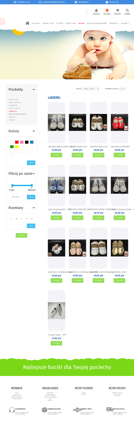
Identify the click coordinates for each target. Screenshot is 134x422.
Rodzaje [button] (12, 120)
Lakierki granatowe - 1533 (59, 209)
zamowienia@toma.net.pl (54, 2)
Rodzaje (125, 23)
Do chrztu (36, 23)
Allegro (107, 12)
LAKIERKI (81, 23)
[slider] (12, 185)
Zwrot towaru (50, 392)
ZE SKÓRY (59, 23)
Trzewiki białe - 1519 (57, 335)
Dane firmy (16, 394)
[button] (76, 2)
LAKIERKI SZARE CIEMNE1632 (103, 209)
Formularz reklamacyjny (17, 397)
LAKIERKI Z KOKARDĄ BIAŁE (60, 272)
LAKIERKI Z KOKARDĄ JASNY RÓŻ (83, 272)
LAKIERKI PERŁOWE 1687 (80, 209)
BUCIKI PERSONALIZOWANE (97, 23)
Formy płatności (50, 394)
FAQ (50, 398)
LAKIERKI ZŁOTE (119, 272)
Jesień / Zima (71, 23)
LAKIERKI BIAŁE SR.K (78, 146)
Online (83, 392)
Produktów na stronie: (112, 89)
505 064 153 (113, 2)
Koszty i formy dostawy (50, 395)
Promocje (114, 23)
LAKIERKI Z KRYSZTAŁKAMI (102, 272)
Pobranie (84, 394)
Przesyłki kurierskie (117, 392)
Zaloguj (96, 12)
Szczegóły (56, 155)
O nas (16, 392)
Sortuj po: (79, 89)
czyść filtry (21, 235)
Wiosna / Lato (48, 23)
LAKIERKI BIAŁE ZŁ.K (99, 146)
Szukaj (127, 12)
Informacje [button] (83, 2)
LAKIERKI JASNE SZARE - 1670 (61, 146)
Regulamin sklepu (16, 395)
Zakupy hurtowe (17, 398)
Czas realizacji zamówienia (50, 397)
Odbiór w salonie (117, 394)
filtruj (31, 163)
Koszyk (117, 12)
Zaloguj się (50, 400)
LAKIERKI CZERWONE (120, 146)
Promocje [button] (12, 117)
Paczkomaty (117, 395)
